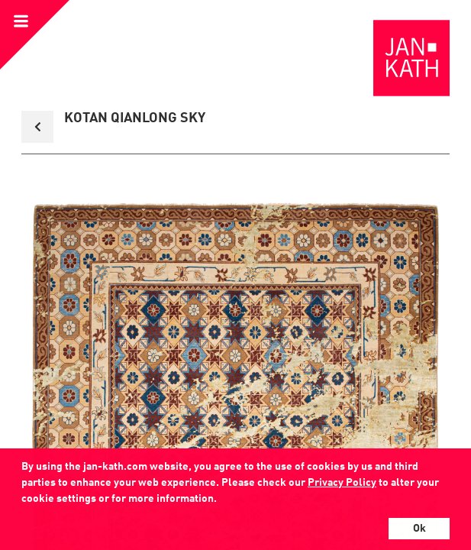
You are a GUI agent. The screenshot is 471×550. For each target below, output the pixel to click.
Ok (419, 528)
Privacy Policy (342, 482)
